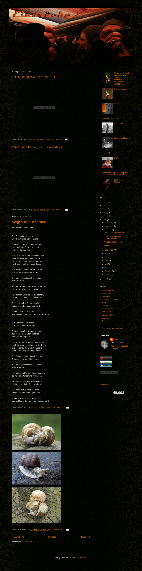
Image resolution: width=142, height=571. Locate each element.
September (109, 250)
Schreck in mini (120, 89)
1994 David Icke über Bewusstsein (37, 147)
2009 (105, 216)
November (109, 226)
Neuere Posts (18, 537)
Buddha (117, 104)
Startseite (52, 537)
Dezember (109, 223)
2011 (105, 209)
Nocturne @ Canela (110, 118)
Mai (106, 264)
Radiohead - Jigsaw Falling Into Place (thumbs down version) (114, 174)
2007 (105, 279)
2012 (105, 205)
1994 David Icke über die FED (34, 77)
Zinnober (105, 321)
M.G (115, 339)
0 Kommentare (57, 139)
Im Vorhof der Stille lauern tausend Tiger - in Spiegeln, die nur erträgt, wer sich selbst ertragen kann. (122, 78)
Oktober (108, 230)
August (108, 253)
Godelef (105, 306)
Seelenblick (106, 312)
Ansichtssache (108, 290)
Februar (108, 271)
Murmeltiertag (107, 309)
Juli (106, 257)
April (107, 268)
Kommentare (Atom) (30, 541)
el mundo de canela (110, 300)
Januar (108, 275)
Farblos (105, 303)
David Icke (106, 293)
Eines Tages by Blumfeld (112, 329)
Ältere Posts (85, 537)
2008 (105, 220)
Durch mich (106, 296)
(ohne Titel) (118, 123)
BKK (116, 158)
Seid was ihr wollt (109, 315)
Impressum (104, 384)
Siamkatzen (106, 318)
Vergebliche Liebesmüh (29, 222)
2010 (105, 212)
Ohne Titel (108, 246)
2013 (105, 202)
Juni (106, 260)
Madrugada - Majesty (119, 181)
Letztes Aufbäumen (122, 138)
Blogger (83, 557)
